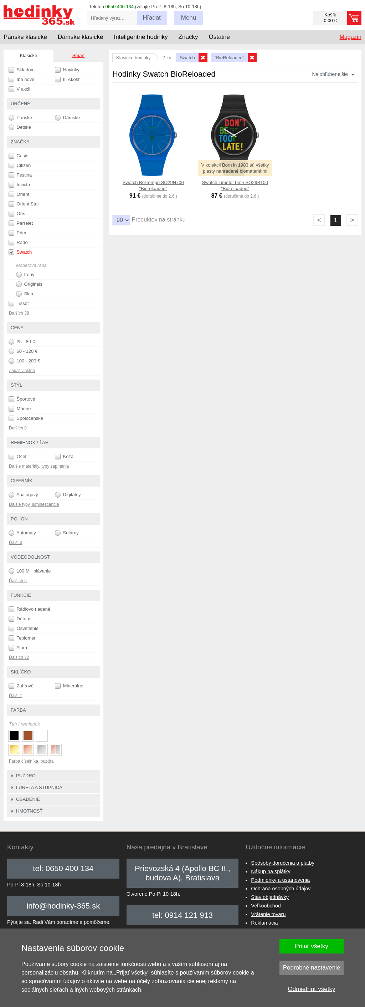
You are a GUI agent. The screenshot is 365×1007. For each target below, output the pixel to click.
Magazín (350, 37)
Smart (78, 55)
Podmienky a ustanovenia (280, 880)
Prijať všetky (311, 946)
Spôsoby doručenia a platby (282, 863)
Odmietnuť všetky (311, 989)
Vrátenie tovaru (268, 914)
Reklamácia (264, 923)
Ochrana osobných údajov (280, 888)
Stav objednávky (270, 897)
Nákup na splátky (270, 871)
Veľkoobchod (266, 906)
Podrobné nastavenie (311, 967)
